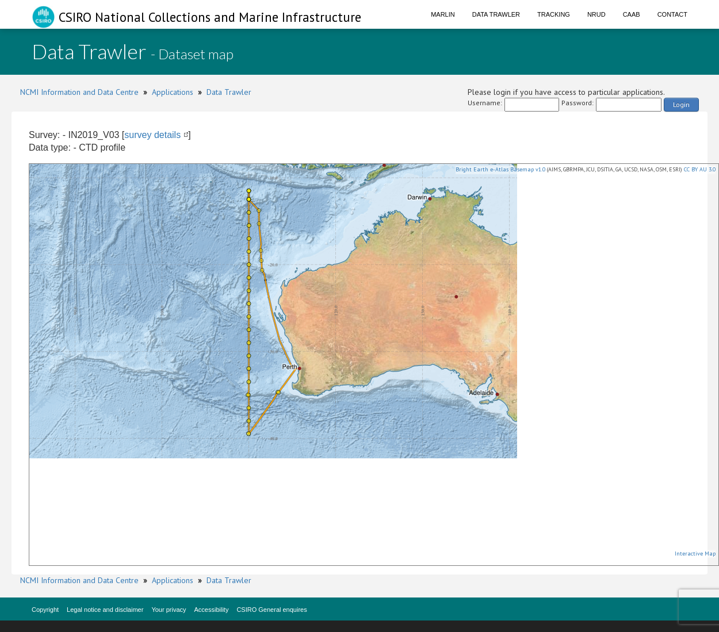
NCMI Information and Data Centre (79, 92)
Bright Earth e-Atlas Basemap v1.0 (500, 169)
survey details (152, 135)
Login (681, 104)
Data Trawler (496, 14)
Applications (172, 92)
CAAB (631, 14)
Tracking (553, 14)
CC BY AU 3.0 (700, 169)
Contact (672, 14)
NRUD (596, 14)
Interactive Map (695, 553)
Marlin (443, 14)
